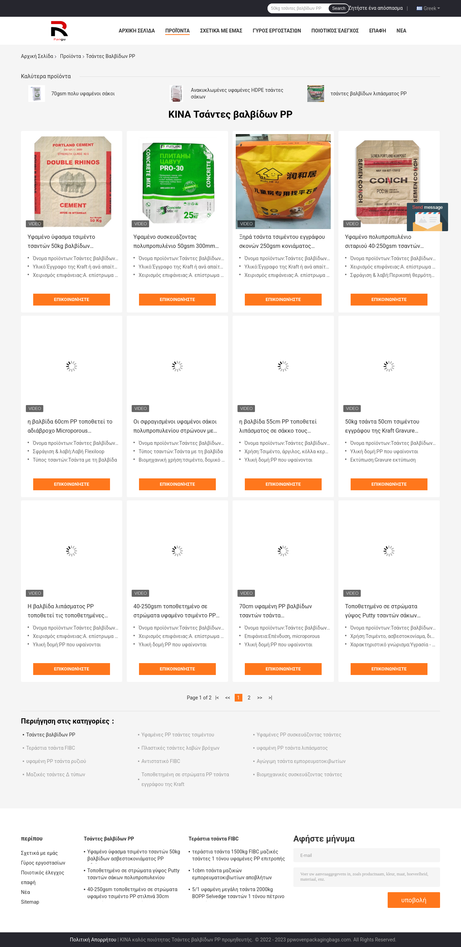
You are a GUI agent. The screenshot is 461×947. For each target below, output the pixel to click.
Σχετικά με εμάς (221, 31)
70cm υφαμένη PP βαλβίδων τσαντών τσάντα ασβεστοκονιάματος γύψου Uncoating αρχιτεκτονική (275, 611)
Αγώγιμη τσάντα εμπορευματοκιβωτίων (301, 761)
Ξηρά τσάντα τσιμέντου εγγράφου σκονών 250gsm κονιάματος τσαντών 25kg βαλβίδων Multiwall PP (282, 242)
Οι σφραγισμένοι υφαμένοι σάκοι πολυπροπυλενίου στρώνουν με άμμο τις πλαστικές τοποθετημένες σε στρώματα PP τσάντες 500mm (175, 426)
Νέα (402, 31)
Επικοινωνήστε (71, 299)
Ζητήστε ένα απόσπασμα (375, 8)
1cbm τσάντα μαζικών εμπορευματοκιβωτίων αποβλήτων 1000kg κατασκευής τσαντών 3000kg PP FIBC (237, 875)
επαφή (377, 31)
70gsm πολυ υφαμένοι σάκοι (83, 93)
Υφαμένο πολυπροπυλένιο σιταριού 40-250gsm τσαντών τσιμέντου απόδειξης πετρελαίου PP (387, 242)
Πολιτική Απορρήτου (93, 939)
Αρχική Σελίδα (137, 31)
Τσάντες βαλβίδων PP (50, 734)
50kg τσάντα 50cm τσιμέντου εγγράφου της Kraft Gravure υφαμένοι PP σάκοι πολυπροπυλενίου (382, 426)
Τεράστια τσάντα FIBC (50, 748)
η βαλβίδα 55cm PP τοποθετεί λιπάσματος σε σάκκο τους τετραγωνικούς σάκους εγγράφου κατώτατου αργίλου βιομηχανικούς (282, 426)
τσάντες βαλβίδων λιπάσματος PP (368, 93)
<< (227, 697)
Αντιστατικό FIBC (160, 761)
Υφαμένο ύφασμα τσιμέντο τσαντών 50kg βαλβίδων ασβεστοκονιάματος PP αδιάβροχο (61, 242)
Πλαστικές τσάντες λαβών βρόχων (180, 748)
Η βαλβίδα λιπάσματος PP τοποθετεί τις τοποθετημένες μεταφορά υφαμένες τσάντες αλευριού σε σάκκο (66, 611)
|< (217, 697)
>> (259, 697)
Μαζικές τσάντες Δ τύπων (55, 774)
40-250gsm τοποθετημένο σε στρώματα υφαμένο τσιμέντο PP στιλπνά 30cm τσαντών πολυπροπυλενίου (174, 611)
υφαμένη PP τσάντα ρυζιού (56, 761)
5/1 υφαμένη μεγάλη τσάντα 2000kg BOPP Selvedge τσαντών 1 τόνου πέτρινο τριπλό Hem (238, 894)
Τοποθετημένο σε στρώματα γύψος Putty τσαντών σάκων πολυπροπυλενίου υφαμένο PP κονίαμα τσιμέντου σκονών (384, 611)
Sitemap (30, 902)
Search (338, 8)
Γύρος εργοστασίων (277, 31)
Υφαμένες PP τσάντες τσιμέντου (177, 734)
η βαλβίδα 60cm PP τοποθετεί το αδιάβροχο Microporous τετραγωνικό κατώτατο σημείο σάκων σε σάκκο (70, 426)
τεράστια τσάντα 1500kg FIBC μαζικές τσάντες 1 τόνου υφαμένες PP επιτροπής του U (238, 856)
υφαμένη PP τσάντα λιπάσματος (292, 748)
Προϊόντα (177, 31)
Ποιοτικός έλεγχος (335, 31)
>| (270, 697)
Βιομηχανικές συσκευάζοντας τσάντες (299, 774)
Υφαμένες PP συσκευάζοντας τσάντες (299, 734)
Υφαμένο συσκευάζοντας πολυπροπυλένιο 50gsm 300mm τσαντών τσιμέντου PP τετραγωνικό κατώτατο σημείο (174, 242)
